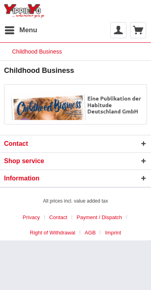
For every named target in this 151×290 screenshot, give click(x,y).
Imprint (113, 233)
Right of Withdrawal (52, 233)
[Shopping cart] (138, 30)
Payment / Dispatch (99, 217)
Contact (58, 217)
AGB (90, 233)
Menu (21, 29)
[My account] (118, 30)
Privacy (31, 217)
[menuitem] (20, 30)
